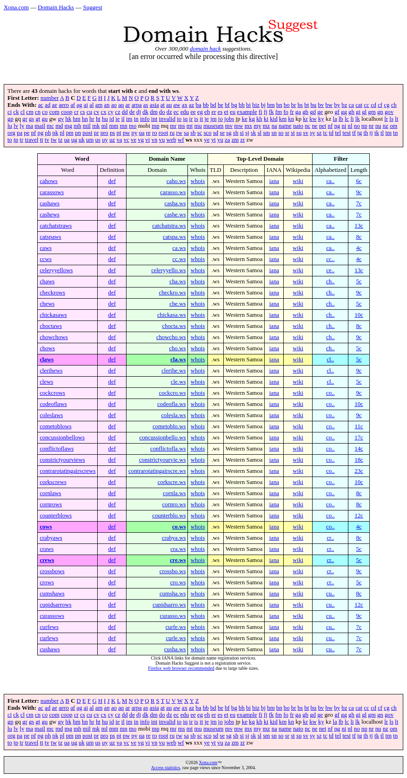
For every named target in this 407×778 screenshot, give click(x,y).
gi (358, 112)
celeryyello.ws (168, 270)
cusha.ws (175, 649)
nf (330, 126)
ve (133, 140)
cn (37, 112)
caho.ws (176, 181)
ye (207, 140)
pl (62, 133)
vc (126, 140)
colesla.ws (173, 415)
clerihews (51, 370)
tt (41, 140)
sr (287, 133)
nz (385, 126)
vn (155, 140)
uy (105, 140)
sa (186, 133)
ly (22, 126)
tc (325, 133)
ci (9, 112)
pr (96, 133)
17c (358, 437)
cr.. (330, 538)
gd (313, 112)
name (285, 126)
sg (228, 133)
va (119, 140)
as (145, 105)
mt (190, 126)
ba (198, 105)
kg (252, 119)
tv (47, 140)
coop (67, 112)
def (112, 181)
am (99, 105)
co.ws (179, 526)
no (357, 126)
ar (127, 105)
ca (351, 105)
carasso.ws (173, 192)
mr (173, 126)
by (337, 105)
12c (358, 515)
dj (138, 112)
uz (112, 140)
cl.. (330, 359)
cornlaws (50, 493)
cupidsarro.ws (169, 604)
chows (47, 348)
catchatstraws (56, 225)
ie (117, 119)
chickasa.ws (171, 315)
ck (16, 112)
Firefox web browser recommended (181, 668)
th (365, 133)
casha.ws (175, 203)
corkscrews (53, 482)
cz (117, 112)
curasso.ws (173, 616)
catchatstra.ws (169, 225)
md (59, 126)
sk (253, 133)
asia (154, 105)
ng (337, 126)
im (129, 119)
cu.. (330, 593)
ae (54, 105)
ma (29, 126)
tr (21, 140)
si (242, 133)
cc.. (330, 259)
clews (46, 382)
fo (285, 112)
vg (141, 140)
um (89, 140)
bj (263, 105)
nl (350, 126)
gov (389, 112)
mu (198, 126)
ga (298, 112)
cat (358, 105)
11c (358, 426)
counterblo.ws (169, 515)
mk (96, 126)
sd (215, 133)
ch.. (330, 281)
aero (64, 105)
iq (185, 119)
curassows (52, 616)
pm (69, 133)
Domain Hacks (56, 7)
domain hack (205, 48)
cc (366, 105)
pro (104, 133)
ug (74, 140)
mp (155, 126)
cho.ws (177, 348)
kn (291, 119)
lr (386, 119)
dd (125, 112)
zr (242, 140)
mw (238, 126)
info (145, 119)
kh (259, 119)
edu (184, 112)
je (207, 119)
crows (47, 582)
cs (82, 112)
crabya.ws (174, 538)
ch (394, 105)
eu (232, 112)
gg (344, 112)
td (331, 133)
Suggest (92, 7)
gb (305, 112)
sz (319, 133)
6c (358, 181)
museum (213, 126)
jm (213, 119)
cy (110, 112)
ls (391, 119)
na (274, 126)
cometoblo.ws (169, 426)
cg (386, 105)
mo (132, 126)
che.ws (177, 304)
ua (67, 140)
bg (234, 105)
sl (260, 133)
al (91, 105)
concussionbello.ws (163, 437)
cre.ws (178, 560)
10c (358, 315)
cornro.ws (174, 504)
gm (371, 112)
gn (380, 112)
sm (266, 133)
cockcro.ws (172, 393)
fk (271, 112)
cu (89, 112)
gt (37, 119)
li (352, 119)
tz (60, 140)
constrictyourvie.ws (162, 460)
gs (31, 119)
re (148, 133)
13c (358, 225)
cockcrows (52, 393)
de (132, 112)
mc (50, 126)
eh (207, 112)
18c (358, 460)
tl (382, 133)
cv (96, 112)
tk (376, 133)
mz (266, 126)
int (154, 119)
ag (79, 105)
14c (358, 448)
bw (329, 105)
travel (31, 140)
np (364, 126)
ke (244, 119)
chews (47, 304)
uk (82, 140)
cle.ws (178, 382)
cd (373, 105)
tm (388, 133)
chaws (47, 281)
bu (313, 105)
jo (220, 119)
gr (24, 119)
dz (169, 112)
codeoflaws (53, 404)
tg (359, 133)
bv (321, 105)
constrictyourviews (62, 460)
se (222, 133)
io (179, 119)
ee (192, 112)
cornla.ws (174, 493)
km (283, 119)
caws (46, 248)
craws (46, 549)
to (9, 140)
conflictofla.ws (168, 448)
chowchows (53, 337)
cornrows (51, 504)
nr (371, 126)
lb (341, 119)
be (220, 105)
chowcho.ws (171, 337)
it (201, 119)
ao (114, 105)
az (191, 105)
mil (87, 126)
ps (112, 133)
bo (287, 105)
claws (46, 359)
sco (208, 133)
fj (265, 112)
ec (176, 112)
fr (292, 112)
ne (314, 126)
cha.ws (177, 281)
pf (33, 133)
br (293, 105)
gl (364, 112)
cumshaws (52, 593)
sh (235, 133)
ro (154, 133)
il (123, 119)
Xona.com (16, 7)
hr (91, 119)
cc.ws (179, 259)
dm (153, 112)
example (247, 112)
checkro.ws (172, 292)
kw (313, 119)
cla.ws (178, 359)
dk (145, 112)
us (97, 140)
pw (126, 133)
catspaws (50, 237)
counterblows (56, 515)
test (346, 133)
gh (351, 112)
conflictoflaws (56, 448)
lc (347, 119)
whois (198, 181)
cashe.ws (175, 214)
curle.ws (176, 638)
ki (266, 119)
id (111, 119)
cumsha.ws (173, 593)
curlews (49, 638)
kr (305, 119)
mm (113, 126)
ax (184, 105)
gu (45, 119)
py (135, 133)
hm (76, 119)
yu (220, 140)
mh (77, 126)
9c (358, 192)
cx (104, 112)
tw (54, 140)
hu (105, 119)
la (335, 119)
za (227, 140)
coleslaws (51, 415)
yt (213, 140)
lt (396, 119)
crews (47, 560)
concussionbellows (62, 437)
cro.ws (178, 582)
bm (270, 105)
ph (48, 133)
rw (179, 133)
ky (321, 119)
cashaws (50, 203)
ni (343, 126)
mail (39, 126)
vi (147, 140)
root (163, 133)
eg (200, 112)
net (323, 126)
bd (213, 105)
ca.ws (179, 248)
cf (380, 105)
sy (312, 133)
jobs (229, 119)
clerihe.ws (173, 370)
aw (176, 105)
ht (98, 119)
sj (247, 133)
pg (41, 133)
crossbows (52, 571)
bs (300, 105)
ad (47, 105)
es (220, 112)
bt (306, 105)
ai (86, 105)
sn (274, 133)
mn (123, 126)
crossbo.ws (173, 571)
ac (40, 105)
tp (15, 140)
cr (76, 112)
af (72, 105)
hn (85, 119)
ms (181, 126)
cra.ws (178, 549)
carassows (52, 192)
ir (191, 119)
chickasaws (53, 315)
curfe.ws (176, 627)
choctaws (51, 326)
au (169, 105)
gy (61, 119)
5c (358, 281)
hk (68, 119)
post (87, 133)
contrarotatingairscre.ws (157, 471)
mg (68, 126)
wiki (298, 181)
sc (199, 133)
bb (206, 105)
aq (121, 105)
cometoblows (55, 426)
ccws (46, 259)
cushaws (50, 649)
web (171, 140)
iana (274, 181)
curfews (49, 627)
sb (192, 133)
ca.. (330, 181)
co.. (330, 393)
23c (358, 471)
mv (229, 126)
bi (248, 105)
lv (15, 126)
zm (235, 140)
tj (371, 133)
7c (358, 203)
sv (305, 133)
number (49, 98)
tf (354, 133)
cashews (50, 214)
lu (9, 126)
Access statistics (165, 767)
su (298, 133)
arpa (137, 105)
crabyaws (51, 538)
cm (29, 112)
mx (248, 126)
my (257, 126)
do (162, 112)
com (54, 112)
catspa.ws (174, 237)
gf (337, 112)
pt (119, 133)
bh (242, 105)
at (162, 105)
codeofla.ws (171, 404)
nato (298, 126)
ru (172, 133)
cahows (48, 181)
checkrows (52, 292)
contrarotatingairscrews (67, 471)
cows (46, 526)
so (280, 133)
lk (357, 119)
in (136, 119)
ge (320, 112)
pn (78, 133)
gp (10, 119)
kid (273, 119)
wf (181, 140)
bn (279, 105)
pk (56, 133)
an (107, 105)
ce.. (330, 270)
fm (278, 112)
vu (162, 140)
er (214, 112)
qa (142, 133)
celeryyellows (56, 270)
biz (256, 105)
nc (307, 126)
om (393, 126)
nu (378, 126)
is (196, 119)
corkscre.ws (172, 482)
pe (26, 133)
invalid (167, 119)
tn (395, 133)
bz (344, 105)
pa (19, 133)
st (293, 133)
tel (338, 133)
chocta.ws (174, 326)
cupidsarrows (55, 604)
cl (22, 112)
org (11, 133)
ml (104, 126)
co (44, 112)
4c (358, 248)
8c (358, 237)
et (226, 112)
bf (227, 105)
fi (260, 112)
